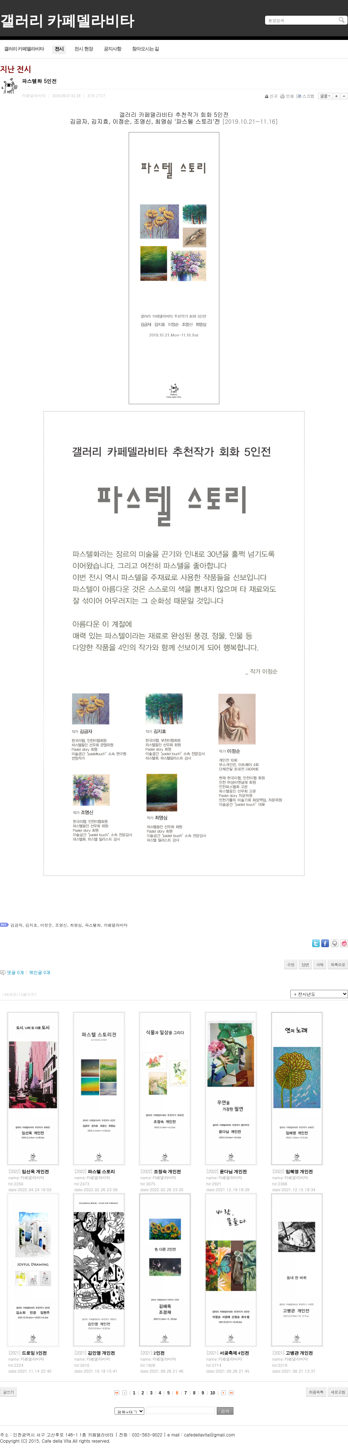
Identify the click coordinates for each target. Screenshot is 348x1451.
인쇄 (287, 96)
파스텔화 (93, 925)
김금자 (16, 925)
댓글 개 (15, 972)
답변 (305, 964)
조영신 (61, 925)
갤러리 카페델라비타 (67, 21)
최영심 (76, 925)
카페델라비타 (116, 925)
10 (212, 1392)
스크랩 (306, 96)
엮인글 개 (39, 972)
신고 (272, 96)
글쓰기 (8, 1392)
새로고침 (338, 1392)
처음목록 (316, 1392)
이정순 (46, 925)
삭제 (319, 964)
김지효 (31, 925)
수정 (290, 964)
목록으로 (338, 964)
